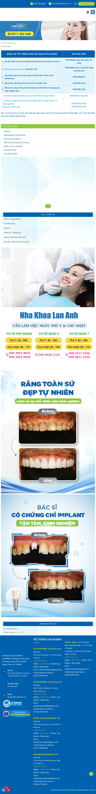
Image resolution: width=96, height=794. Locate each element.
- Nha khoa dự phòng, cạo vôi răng (16, 143)
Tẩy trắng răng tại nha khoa (15, 69)
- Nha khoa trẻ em (9, 150)
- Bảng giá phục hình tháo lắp (14, 135)
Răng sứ (7, 228)
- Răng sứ (6, 131)
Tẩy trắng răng (9, 224)
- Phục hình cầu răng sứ (12, 139)
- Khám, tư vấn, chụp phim (13, 146)
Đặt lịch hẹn (86, 4)
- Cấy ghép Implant (10, 154)
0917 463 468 (37, 4)
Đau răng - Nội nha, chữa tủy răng (16, 242)
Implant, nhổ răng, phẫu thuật (15, 237)
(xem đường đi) (83, 642)
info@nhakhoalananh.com (60, 4)
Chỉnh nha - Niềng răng (12, 233)
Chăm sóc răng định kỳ (12, 219)
